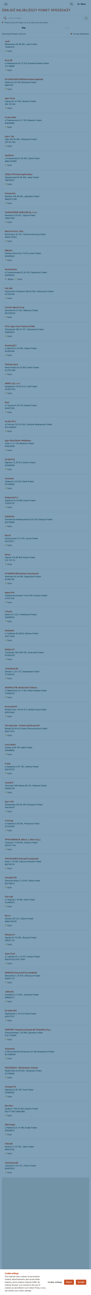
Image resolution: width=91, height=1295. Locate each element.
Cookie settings (55, 1282)
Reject (69, 1282)
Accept (81, 1282)
